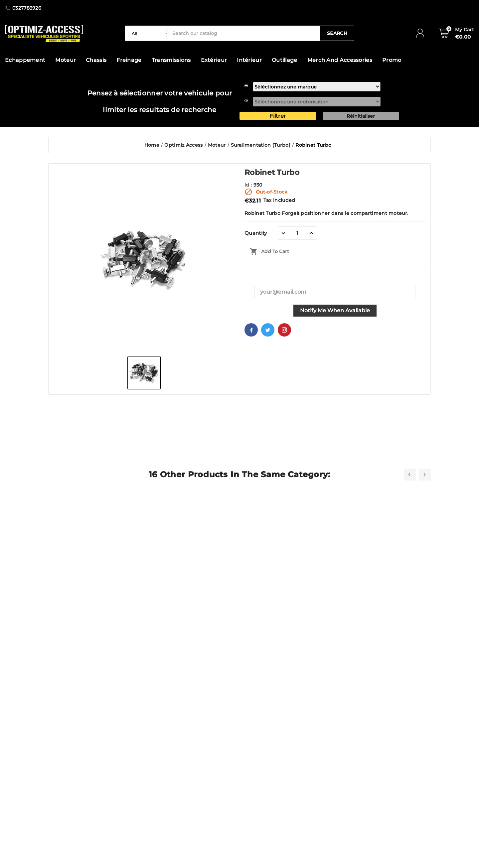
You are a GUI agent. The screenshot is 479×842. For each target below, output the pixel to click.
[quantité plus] (311, 233)
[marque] (317, 86)
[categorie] (148, 33)
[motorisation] (317, 101)
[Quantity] (297, 233)
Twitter (267, 330)
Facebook (251, 330)
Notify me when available (335, 310)
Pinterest (284, 330)
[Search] (244, 33)
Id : (248, 185)
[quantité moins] (283, 233)
